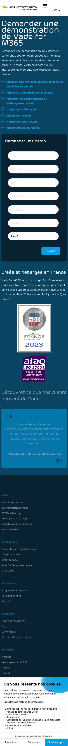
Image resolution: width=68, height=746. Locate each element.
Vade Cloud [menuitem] (8, 570)
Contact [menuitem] (6, 672)
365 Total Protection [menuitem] (13, 503)
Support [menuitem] (6, 601)
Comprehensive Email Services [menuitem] (19, 549)
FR (56, 10)
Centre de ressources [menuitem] (13, 620)
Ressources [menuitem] (8, 613)
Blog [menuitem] (4, 626)
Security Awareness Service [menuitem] (17, 524)
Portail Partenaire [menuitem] (11, 595)
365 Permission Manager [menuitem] (15, 508)
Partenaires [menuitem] (8, 583)
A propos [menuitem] (7, 656)
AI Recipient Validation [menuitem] (14, 519)
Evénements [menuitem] (9, 631)
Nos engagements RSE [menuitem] (14, 661)
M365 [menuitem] (5, 496)
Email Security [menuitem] (10, 542)
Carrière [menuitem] (6, 666)
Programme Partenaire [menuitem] (14, 590)
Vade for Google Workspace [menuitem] (17, 565)
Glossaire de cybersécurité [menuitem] (16, 636)
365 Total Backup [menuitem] (11, 513)
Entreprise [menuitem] (7, 649)
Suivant (51, 251)
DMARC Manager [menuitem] (11, 554)
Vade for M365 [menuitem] (10, 529)
